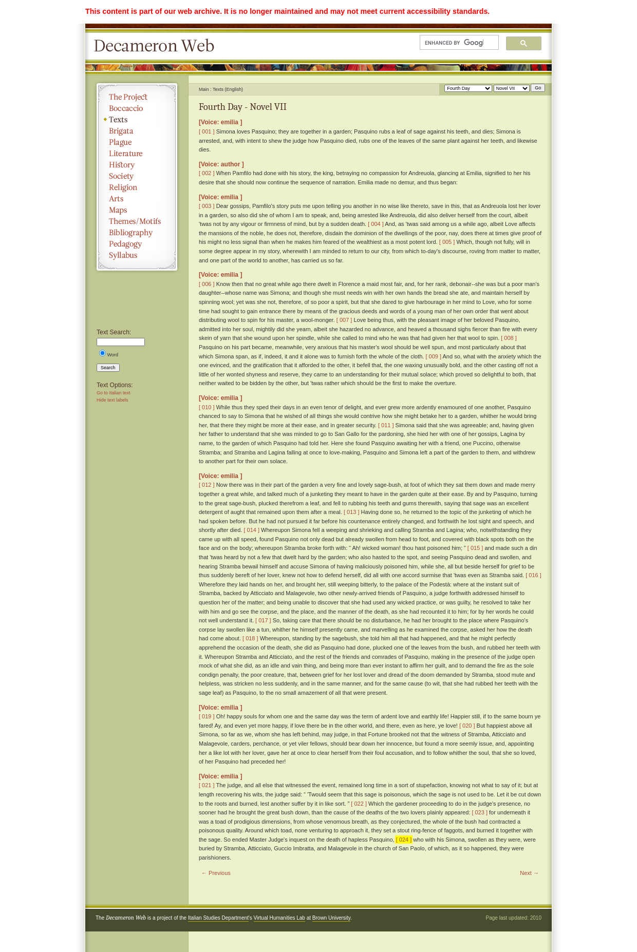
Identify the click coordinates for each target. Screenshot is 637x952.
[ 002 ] (207, 173)
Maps (136, 210)
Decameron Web (157, 46)
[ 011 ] (386, 425)
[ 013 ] (352, 512)
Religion (136, 187)
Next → (529, 873)
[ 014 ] (251, 530)
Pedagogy (136, 244)
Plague (136, 142)
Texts (136, 119)
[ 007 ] (344, 320)
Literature (136, 153)
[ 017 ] (263, 620)
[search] (454, 42)
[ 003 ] (207, 206)
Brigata (136, 131)
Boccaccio (136, 108)
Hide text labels (112, 400)
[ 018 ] (250, 638)
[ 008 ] (509, 338)
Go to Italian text (113, 392)
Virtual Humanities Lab (279, 918)
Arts (136, 198)
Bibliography (136, 232)
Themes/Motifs (136, 221)
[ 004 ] (376, 224)
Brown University (331, 918)
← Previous (216, 873)
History (136, 164)
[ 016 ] (533, 575)
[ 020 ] (467, 725)
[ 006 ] (207, 284)
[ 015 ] (475, 548)
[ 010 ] (207, 407)
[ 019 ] (207, 716)
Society (136, 176)
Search (108, 367)
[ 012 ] (207, 485)
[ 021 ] (207, 785)
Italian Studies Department (218, 918)
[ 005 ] (447, 242)
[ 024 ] (404, 839)
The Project (136, 97)
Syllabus (136, 255)
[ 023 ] (480, 812)
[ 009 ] (433, 356)
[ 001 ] (207, 131)
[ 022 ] (359, 804)
